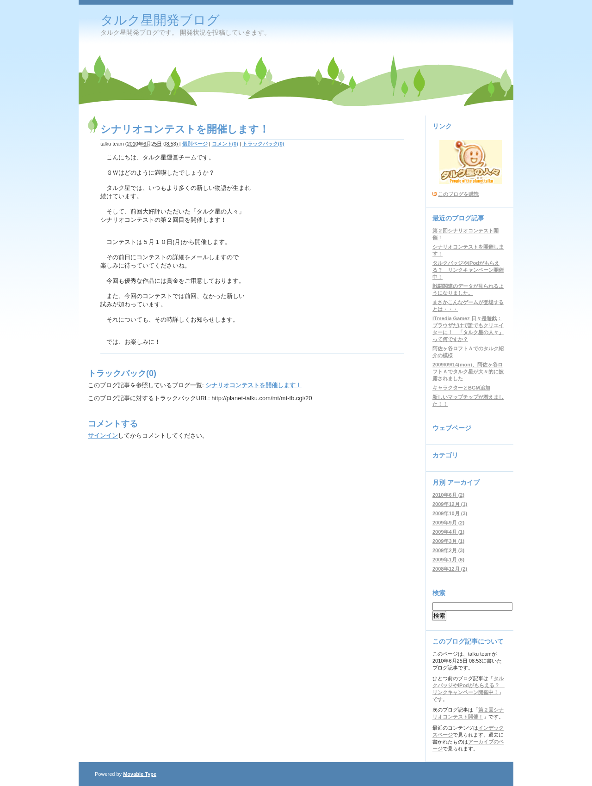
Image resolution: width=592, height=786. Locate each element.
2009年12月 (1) (449, 504)
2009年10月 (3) (449, 513)
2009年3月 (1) (448, 541)
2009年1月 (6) (448, 559)
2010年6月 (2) (448, 495)
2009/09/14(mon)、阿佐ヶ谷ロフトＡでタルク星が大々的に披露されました (468, 371)
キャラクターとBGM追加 (461, 387)
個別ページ (195, 143)
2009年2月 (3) (448, 550)
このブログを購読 (458, 194)
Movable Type (139, 774)
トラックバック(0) (263, 143)
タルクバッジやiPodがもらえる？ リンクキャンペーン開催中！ (468, 270)
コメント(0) (225, 143)
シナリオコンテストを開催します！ (253, 385)
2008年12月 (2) (449, 569)
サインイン (103, 435)
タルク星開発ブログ (160, 20)
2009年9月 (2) (448, 522)
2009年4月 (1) (448, 532)
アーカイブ (463, 482)
